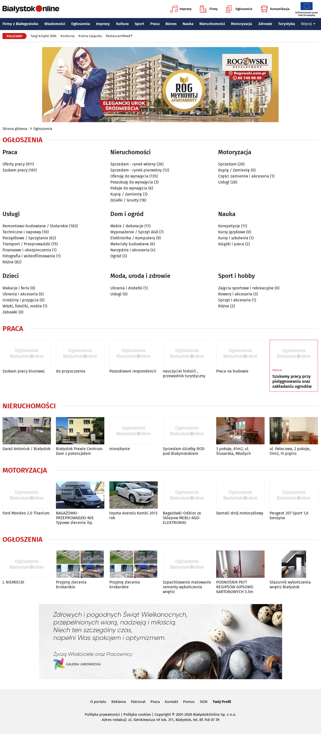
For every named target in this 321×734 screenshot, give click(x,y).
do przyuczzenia (70, 371)
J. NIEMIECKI (13, 582)
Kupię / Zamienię (126, 194)
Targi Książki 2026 (43, 36)
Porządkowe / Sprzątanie (25, 238)
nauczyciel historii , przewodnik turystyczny (184, 373)
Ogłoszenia (239, 9)
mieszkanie (119, 448)
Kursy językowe (231, 232)
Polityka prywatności (102, 714)
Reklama (118, 701)
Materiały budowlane (129, 244)
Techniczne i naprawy (22, 232)
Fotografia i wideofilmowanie (29, 256)
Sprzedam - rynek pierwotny (136, 170)
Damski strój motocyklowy (239, 513)
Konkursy (67, 36)
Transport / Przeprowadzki (26, 244)
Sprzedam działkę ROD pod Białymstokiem (183, 451)
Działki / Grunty (124, 200)
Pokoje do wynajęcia (128, 188)
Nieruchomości (212, 24)
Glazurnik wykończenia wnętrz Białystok (290, 584)
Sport (139, 24)
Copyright (162, 714)
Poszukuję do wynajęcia (131, 182)
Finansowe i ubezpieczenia (27, 250)
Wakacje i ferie (16, 288)
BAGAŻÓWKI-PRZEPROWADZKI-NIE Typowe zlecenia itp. (75, 518)
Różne (8, 262)
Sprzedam (227, 164)
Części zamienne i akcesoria (243, 176)
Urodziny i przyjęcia (21, 300)
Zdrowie (265, 24)
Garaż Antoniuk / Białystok (26, 448)
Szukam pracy (15, 170)
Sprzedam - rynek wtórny (133, 164)
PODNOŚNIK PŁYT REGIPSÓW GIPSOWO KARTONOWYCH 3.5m (234, 587)
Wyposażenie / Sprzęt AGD (134, 232)
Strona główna (15, 128)
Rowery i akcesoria (235, 294)
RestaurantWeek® (119, 36)
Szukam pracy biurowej (23, 371)
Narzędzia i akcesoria (129, 250)
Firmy (209, 9)
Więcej (308, 24)
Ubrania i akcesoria (20, 294)
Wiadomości (54, 24)
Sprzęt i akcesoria (234, 300)
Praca (154, 24)
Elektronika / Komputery (132, 238)
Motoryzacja (241, 24)
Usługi (223, 182)
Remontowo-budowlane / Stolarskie (35, 226)
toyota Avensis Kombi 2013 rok (133, 515)
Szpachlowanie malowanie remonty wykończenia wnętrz (187, 587)
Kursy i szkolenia (233, 238)
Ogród (115, 256)
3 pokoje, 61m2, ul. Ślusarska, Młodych (233, 451)
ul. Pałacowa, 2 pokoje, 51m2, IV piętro (290, 451)
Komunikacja (275, 9)
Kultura (122, 24)
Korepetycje (229, 226)
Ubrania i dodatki (126, 288)
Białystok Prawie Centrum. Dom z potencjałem (79, 451)
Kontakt (171, 701)
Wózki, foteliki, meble (22, 306)
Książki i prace (231, 244)
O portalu (98, 701)
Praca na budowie (232, 371)
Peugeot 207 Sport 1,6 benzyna (289, 515)
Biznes (171, 24)
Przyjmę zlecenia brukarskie (71, 584)
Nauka (188, 24)
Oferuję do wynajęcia (129, 176)
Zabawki (10, 312)
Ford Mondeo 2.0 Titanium (26, 513)
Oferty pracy (14, 164)
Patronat (138, 701)
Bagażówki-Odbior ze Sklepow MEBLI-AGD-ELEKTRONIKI (182, 518)
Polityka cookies (137, 714)
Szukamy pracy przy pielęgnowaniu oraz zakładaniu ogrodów (292, 381)
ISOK (204, 701)
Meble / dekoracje (126, 226)
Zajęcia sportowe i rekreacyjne (246, 288)
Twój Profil (222, 701)
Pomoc (189, 701)
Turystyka (286, 24)
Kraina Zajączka (90, 36)
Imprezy (181, 9)
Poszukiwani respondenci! (132, 371)
